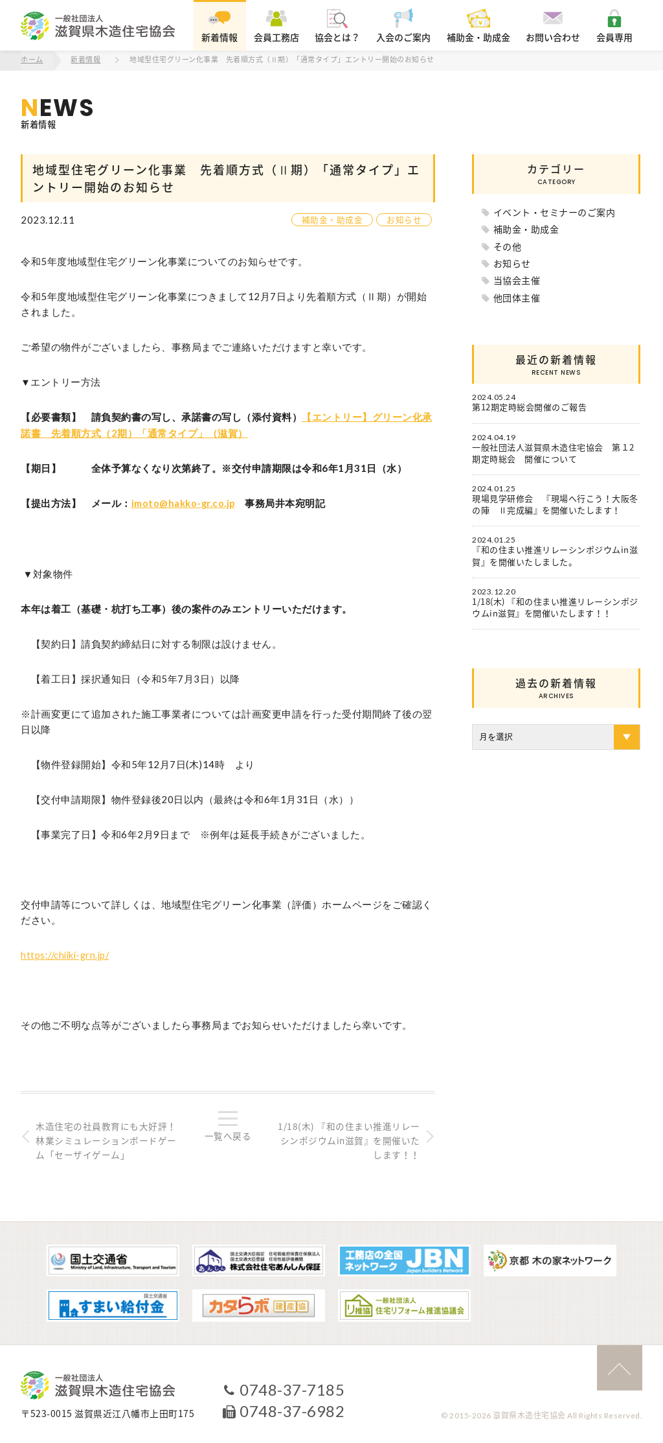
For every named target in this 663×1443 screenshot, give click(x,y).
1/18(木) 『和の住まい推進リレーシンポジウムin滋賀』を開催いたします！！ (348, 1139)
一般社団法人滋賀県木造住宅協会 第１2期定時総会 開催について (553, 451)
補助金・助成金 (332, 219)
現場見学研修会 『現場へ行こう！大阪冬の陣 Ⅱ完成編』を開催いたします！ (555, 503)
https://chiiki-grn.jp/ (67, 953)
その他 (507, 245)
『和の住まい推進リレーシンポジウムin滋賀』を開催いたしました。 (555, 555)
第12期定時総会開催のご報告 (529, 406)
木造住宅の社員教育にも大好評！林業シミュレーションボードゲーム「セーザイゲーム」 (107, 1139)
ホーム (32, 59)
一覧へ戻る (228, 1134)
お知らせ (404, 219)
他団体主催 (517, 296)
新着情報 (86, 59)
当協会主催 (517, 279)
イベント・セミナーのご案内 (554, 210)
